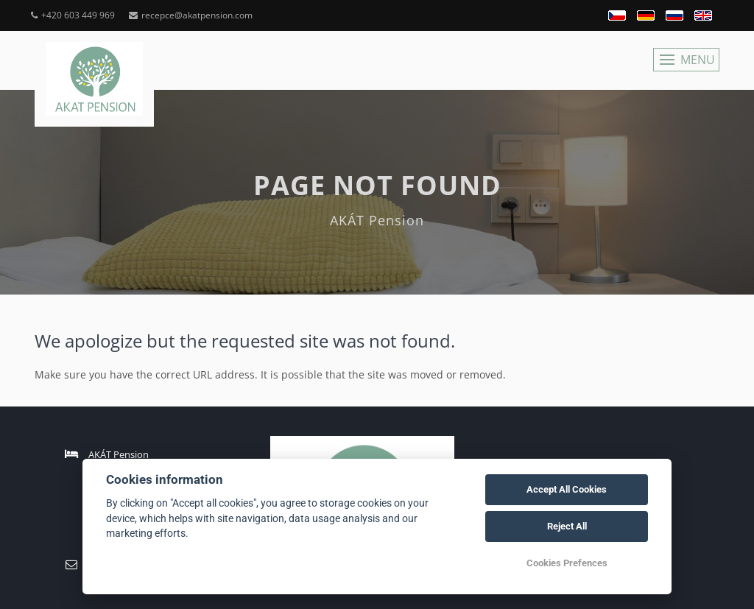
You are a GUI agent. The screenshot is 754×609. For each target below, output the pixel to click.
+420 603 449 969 (73, 15)
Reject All (567, 526)
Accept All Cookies (566, 489)
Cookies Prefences (566, 562)
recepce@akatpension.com (191, 15)
